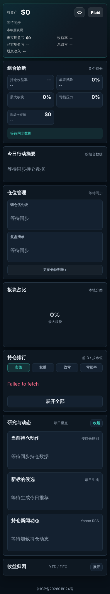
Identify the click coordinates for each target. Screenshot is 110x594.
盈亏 (67, 367)
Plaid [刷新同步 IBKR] (95, 12)
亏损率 (91, 367)
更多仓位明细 (53, 269)
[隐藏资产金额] (79, 12)
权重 (42, 367)
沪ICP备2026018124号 (55, 589)
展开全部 (55, 401)
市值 (18, 367)
